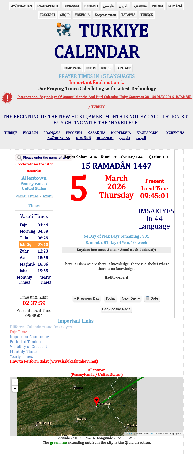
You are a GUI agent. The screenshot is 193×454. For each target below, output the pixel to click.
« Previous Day (87, 298)
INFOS (90, 68)
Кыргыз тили (105, 15)
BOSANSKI (71, 6)
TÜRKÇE (146, 15)
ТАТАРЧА (128, 15)
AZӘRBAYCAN (21, 6)
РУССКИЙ (47, 15)
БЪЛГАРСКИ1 (47, 6)
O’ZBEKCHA (174, 132)
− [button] (15, 388)
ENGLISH (91, 6)
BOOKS (106, 68)
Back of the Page (116, 309)
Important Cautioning (29, 336)
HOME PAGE (71, 68)
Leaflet (129, 433)
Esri (152, 433)
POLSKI (157, 6)
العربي (123, 6)
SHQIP (65, 15)
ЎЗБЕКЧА (82, 15)
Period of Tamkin (25, 341)
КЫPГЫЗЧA (121, 132)
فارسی (108, 6)
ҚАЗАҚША (96, 132)
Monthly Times (24, 279)
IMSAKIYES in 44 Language (154, 218)
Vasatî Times (27, 195)
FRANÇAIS (51, 132)
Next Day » (131, 298)
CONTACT (123, 68)
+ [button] (15, 382)
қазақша (140, 6)
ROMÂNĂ (175, 6)
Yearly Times (45, 279)
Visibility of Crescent (28, 346)
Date (152, 298)
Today (111, 298)
